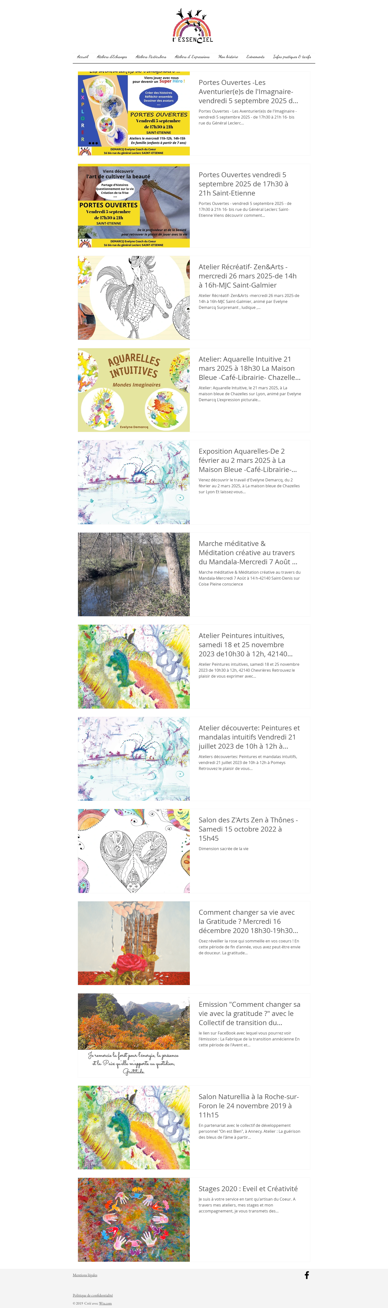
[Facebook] (307, 1275)
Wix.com (105, 1303)
